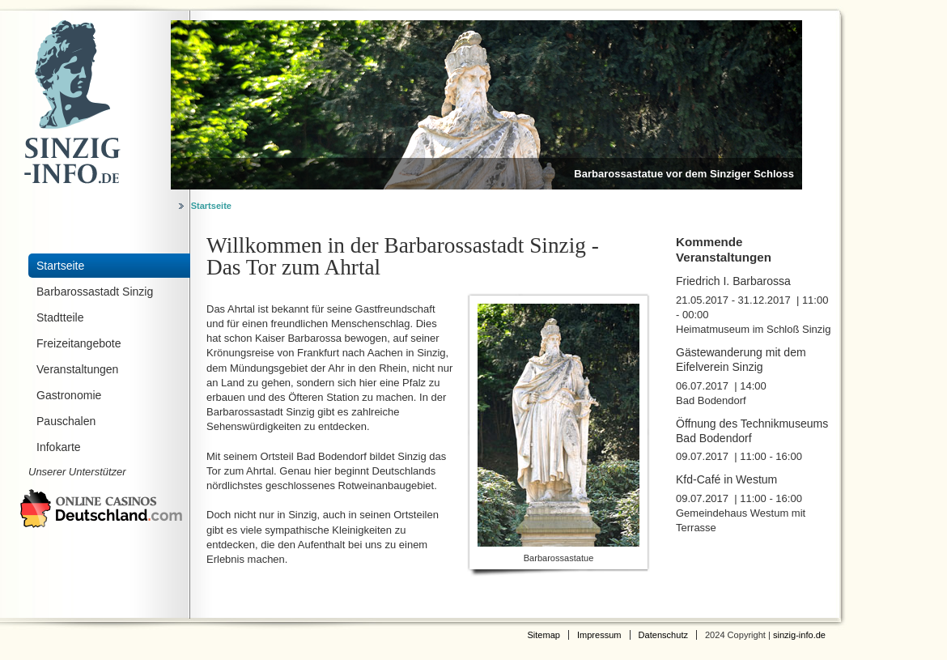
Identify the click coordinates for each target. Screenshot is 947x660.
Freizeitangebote (78, 343)
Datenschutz (663, 635)
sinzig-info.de (799, 635)
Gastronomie (68, 395)
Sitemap (543, 635)
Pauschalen (66, 421)
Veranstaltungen (77, 369)
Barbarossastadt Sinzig (94, 291)
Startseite (211, 206)
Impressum (599, 635)
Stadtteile (60, 317)
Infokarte (58, 447)
